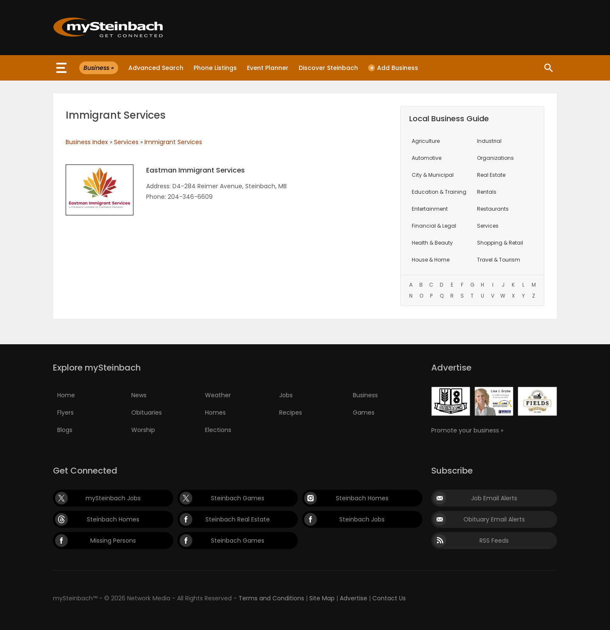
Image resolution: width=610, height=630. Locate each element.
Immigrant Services (173, 142)
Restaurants (493, 208)
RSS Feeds (494, 540)
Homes (215, 412)
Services (126, 142)
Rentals (486, 191)
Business (365, 395)
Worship (143, 430)
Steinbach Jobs (362, 519)
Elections (218, 430)
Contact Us (389, 598)
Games (363, 412)
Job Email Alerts (494, 498)
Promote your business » (467, 430)
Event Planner (267, 68)
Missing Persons (113, 540)
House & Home (430, 259)
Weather (218, 395)
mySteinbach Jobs (113, 498)
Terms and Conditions (271, 598)
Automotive (426, 158)
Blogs (64, 430)
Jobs (286, 395)
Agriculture (426, 141)
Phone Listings (215, 68)
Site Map (322, 598)
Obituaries (146, 412)
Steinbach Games (237, 498)
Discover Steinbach (328, 68)
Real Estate (491, 174)
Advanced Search (155, 68)
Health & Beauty (432, 242)
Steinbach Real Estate (237, 519)
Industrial (489, 141)
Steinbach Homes (362, 498)
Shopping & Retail (500, 242)
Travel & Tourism (498, 259)
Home (66, 395)
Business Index (87, 142)
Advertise (353, 598)
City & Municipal (433, 174)
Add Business (393, 68)
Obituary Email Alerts (494, 519)
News (139, 395)
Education (439, 191)
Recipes (290, 412)
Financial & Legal (434, 225)
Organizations (495, 158)
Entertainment (430, 208)
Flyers (65, 412)
